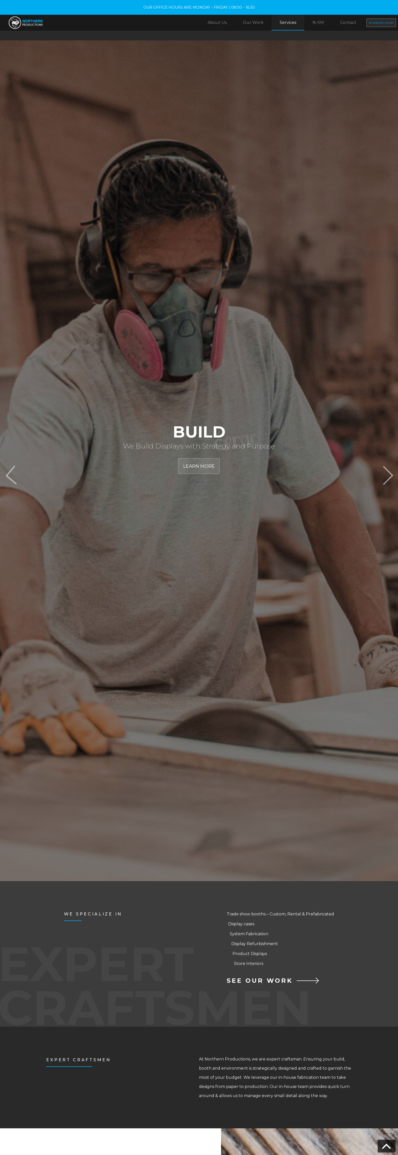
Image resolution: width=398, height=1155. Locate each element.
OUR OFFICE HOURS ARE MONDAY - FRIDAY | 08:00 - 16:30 (199, 7)
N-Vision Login (381, 23)
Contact (348, 22)
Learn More (199, 466)
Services (288, 22)
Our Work (253, 22)
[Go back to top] (386, 1146)
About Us (217, 22)
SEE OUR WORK (260, 979)
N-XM (318, 22)
